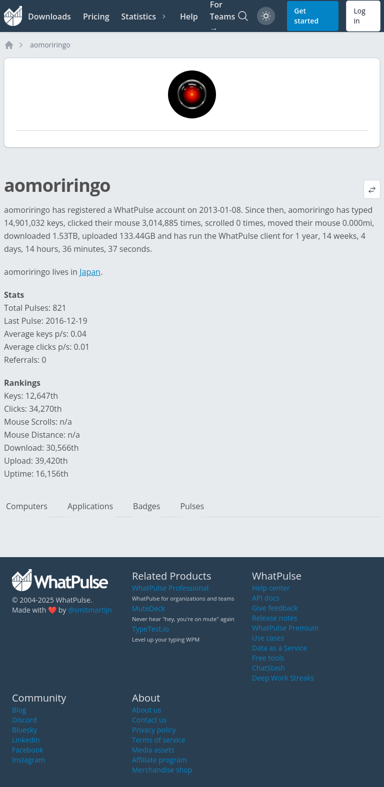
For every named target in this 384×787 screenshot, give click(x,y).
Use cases (268, 638)
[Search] (243, 16)
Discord (24, 720)
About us (146, 710)
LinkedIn (26, 740)
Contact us (149, 720)
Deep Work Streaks (283, 678)
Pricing (96, 16)
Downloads (49, 16)
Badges (146, 506)
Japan (90, 271)
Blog (19, 710)
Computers (27, 506)
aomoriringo (50, 44)
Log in (359, 15)
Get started (306, 15)
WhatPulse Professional (170, 588)
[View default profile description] (372, 189)
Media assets (153, 750)
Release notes (274, 618)
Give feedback (275, 608)
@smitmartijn (90, 610)
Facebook (27, 750)
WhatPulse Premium (285, 628)
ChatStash (268, 668)
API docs (266, 598)
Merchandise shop (162, 770)
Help (189, 16)
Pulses (192, 506)
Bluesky (24, 730)
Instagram (28, 760)
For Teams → (223, 16)
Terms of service (159, 740)
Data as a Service (279, 648)
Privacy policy (154, 730)
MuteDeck (148, 608)
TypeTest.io (150, 629)
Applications (90, 506)
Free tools (268, 658)
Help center (271, 588)
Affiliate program (159, 760)
